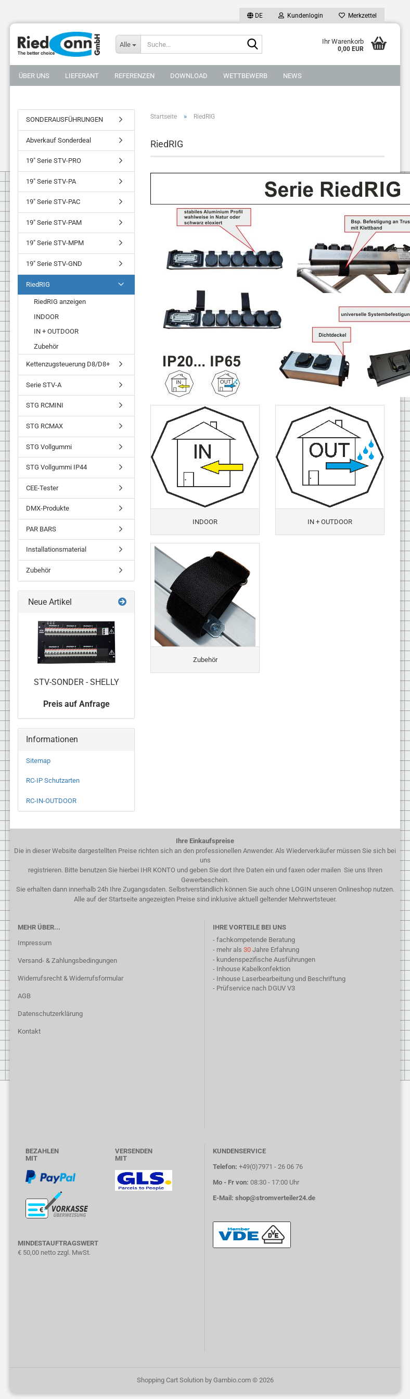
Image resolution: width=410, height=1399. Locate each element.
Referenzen (134, 76)
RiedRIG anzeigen (60, 302)
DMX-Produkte (47, 508)
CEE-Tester (42, 488)
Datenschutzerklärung (50, 1014)
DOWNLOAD (189, 76)
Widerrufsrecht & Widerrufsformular (70, 978)
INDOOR (46, 317)
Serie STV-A (43, 385)
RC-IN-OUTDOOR (51, 801)
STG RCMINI (44, 405)
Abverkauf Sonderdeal (58, 140)
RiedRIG (38, 284)
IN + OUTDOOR (56, 331)
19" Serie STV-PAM (54, 222)
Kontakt (29, 1031)
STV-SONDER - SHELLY (76, 682)
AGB (24, 996)
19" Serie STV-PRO (53, 160)
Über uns (34, 76)
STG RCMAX (44, 426)
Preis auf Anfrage (76, 704)
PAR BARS (41, 529)
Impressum (35, 943)
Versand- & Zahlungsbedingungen (67, 960)
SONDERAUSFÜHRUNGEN (64, 119)
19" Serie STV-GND (54, 264)
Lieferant (82, 76)
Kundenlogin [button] (300, 15)
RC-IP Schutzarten (53, 780)
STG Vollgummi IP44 (56, 467)
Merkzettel (358, 15)
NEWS (292, 76)
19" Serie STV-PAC (53, 202)
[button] (255, 15)
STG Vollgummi (49, 447)
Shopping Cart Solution (170, 1380)
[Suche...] (128, 44)
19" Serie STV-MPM (55, 243)
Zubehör (46, 346)
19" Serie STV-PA (51, 181)
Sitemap (38, 761)
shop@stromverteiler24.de (275, 1198)
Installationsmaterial (56, 549)
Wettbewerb (245, 76)
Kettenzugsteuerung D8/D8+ (68, 364)
